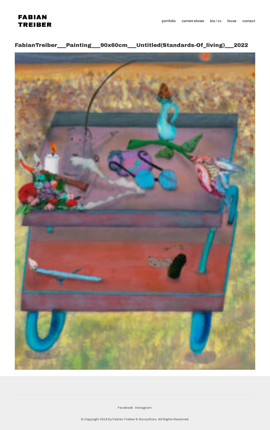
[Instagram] (143, 408)
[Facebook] (125, 408)
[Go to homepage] (36, 21)
